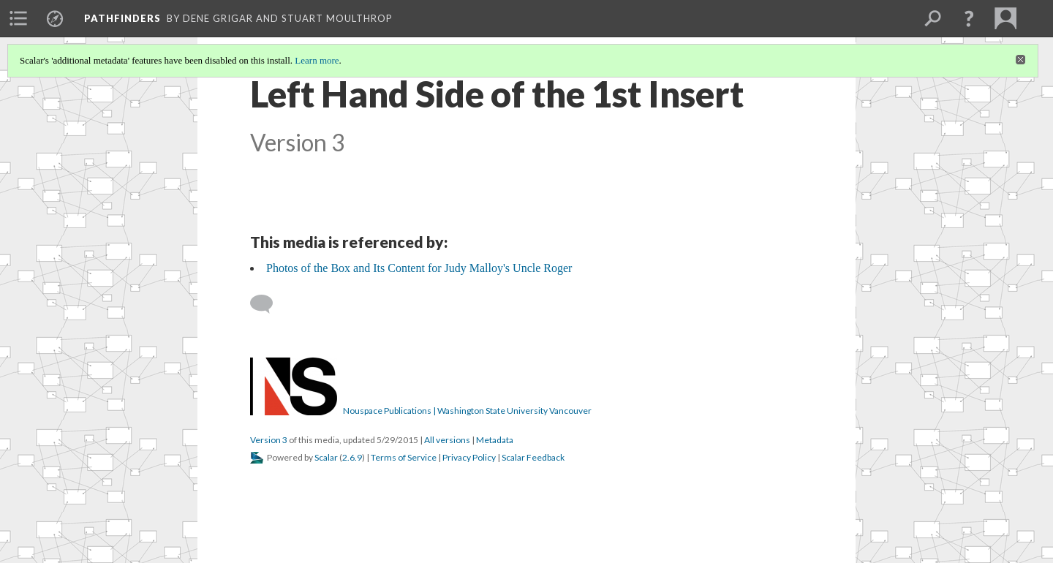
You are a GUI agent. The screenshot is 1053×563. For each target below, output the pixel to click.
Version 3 (268, 439)
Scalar (326, 457)
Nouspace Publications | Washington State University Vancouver (467, 410)
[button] (969, 18)
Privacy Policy (469, 457)
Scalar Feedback (533, 457)
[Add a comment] (268, 304)
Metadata (494, 439)
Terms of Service (404, 457)
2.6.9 (352, 457)
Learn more (317, 60)
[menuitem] (18, 18)
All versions (447, 439)
